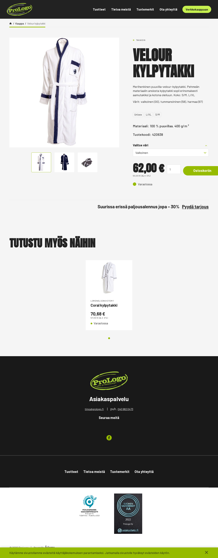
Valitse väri (140, 145)
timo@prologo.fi (94, 409)
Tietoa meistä (121, 9)
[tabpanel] (109, 295)
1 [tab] (109, 339)
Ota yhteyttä (168, 9)
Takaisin (140, 40)
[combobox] (171, 153)
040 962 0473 (125, 409)
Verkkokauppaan (197, 9)
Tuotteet (99, 9)
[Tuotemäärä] (174, 169)
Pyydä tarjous (195, 206)
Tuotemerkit (145, 9)
